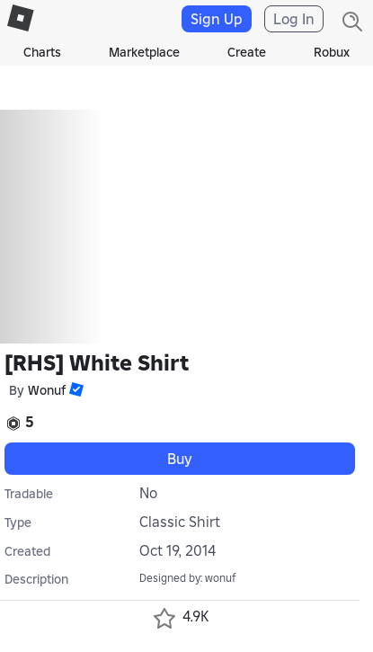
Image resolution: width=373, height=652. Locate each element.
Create (246, 52)
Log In (294, 19)
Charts (42, 52)
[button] (74, 389)
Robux (332, 52)
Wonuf (47, 390)
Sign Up (217, 19)
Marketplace (144, 52)
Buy (179, 459)
